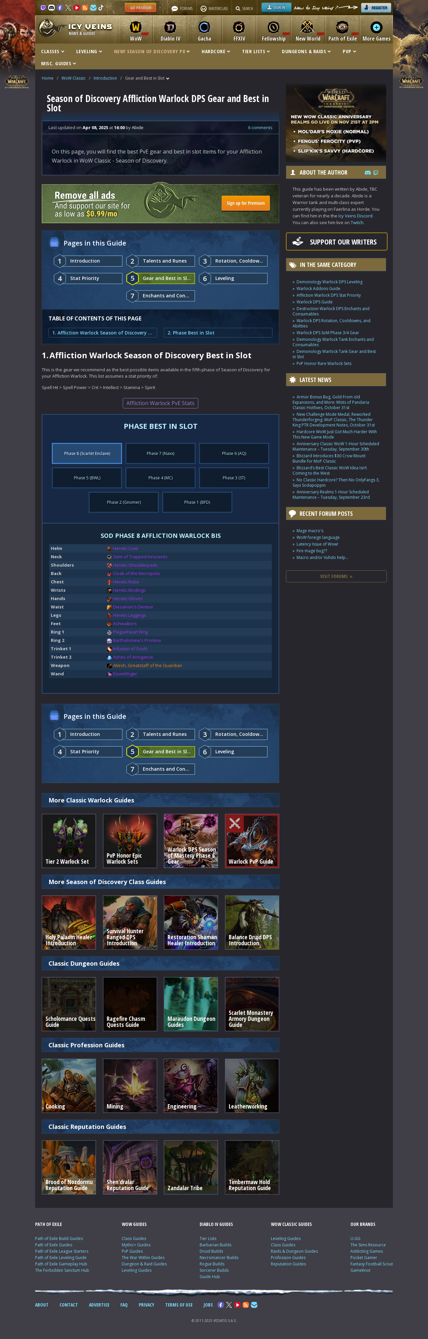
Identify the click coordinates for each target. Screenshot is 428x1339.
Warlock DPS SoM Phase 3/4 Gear (328, 333)
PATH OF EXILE (48, 1224)
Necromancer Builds (219, 1257)
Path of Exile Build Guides (59, 1238)
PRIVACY (146, 1305)
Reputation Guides (288, 1264)
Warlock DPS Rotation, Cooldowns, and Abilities (331, 323)
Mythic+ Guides (136, 1245)
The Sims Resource (368, 1245)
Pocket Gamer (363, 1257)
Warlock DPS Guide (315, 302)
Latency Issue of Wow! (317, 544)
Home (48, 78)
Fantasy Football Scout (371, 1264)
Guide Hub (210, 1276)
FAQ (124, 1305)
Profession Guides (288, 1257)
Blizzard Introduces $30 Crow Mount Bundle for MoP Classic (329, 458)
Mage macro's (310, 531)
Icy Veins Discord (355, 216)
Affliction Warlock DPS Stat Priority (329, 295)
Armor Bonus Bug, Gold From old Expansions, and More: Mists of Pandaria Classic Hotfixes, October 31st (331, 402)
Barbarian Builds (215, 1245)
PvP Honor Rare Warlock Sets (324, 363)
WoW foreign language (318, 537)
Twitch (357, 222)
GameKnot (360, 1270)
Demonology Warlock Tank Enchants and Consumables (333, 342)
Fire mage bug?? (312, 551)
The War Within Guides (143, 1257)
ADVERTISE (99, 1305)
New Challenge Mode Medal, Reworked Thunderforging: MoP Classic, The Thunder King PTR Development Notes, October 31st (334, 419)
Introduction (105, 78)
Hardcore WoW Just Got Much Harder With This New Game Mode (335, 434)
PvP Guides (132, 1251)
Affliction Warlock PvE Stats (160, 403)
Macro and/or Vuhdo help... (322, 557)
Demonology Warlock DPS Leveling (329, 282)
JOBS (208, 1305)
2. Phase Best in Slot (191, 332)
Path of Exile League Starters (61, 1251)
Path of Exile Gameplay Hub (61, 1264)
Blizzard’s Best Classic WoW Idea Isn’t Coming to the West (330, 470)
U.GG (355, 1238)
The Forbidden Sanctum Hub (62, 1270)
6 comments (260, 127)
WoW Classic (74, 78)
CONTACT (69, 1305)
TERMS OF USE (179, 1305)
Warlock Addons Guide (318, 288)
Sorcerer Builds (214, 1270)
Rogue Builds (212, 1264)
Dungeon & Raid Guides (144, 1264)
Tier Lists (208, 1238)
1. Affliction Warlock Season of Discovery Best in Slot (102, 332)
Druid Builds (211, 1251)
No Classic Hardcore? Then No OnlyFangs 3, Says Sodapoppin (336, 482)
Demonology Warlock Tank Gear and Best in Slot (334, 354)
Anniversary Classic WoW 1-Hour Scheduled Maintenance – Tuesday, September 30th (336, 446)
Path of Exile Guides (53, 1245)
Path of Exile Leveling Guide (61, 1257)
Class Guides (134, 1238)
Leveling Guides (136, 1270)
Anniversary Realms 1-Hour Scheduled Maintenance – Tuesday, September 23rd (331, 494)
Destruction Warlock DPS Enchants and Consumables (331, 311)
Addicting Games (366, 1251)
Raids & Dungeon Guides (294, 1251)
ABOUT (41, 1305)
